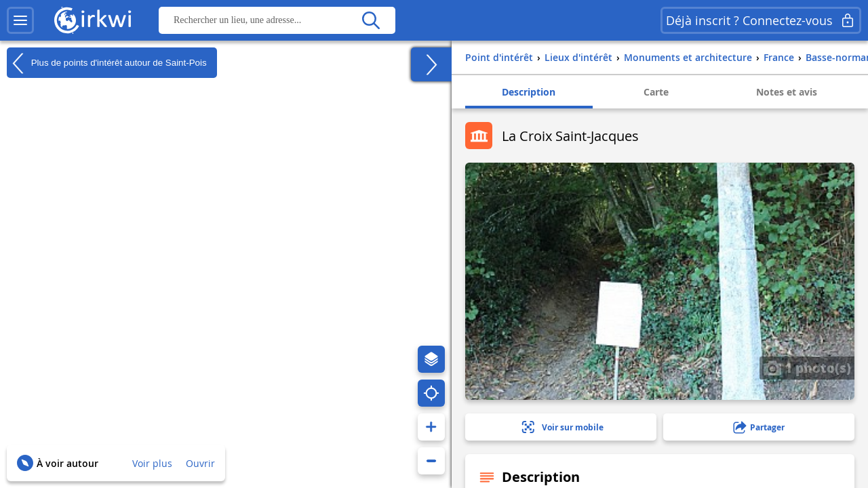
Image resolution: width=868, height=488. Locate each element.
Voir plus (152, 463)
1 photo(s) (807, 367)
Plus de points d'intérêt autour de (107, 63)
